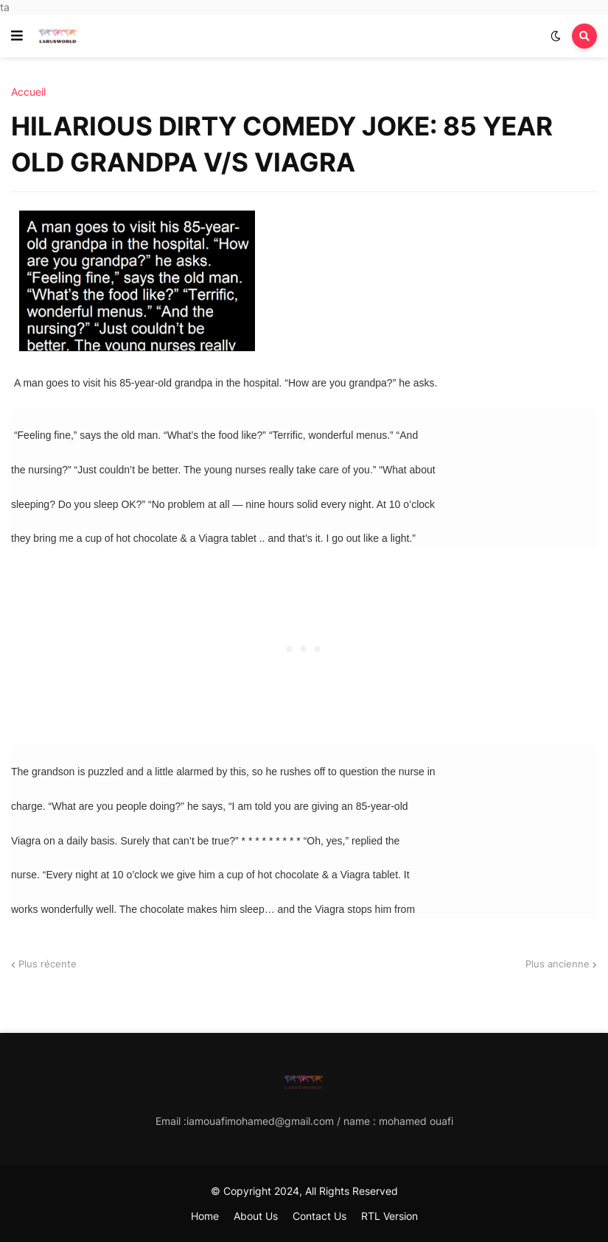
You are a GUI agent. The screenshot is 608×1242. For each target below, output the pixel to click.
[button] (17, 36)
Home (205, 1216)
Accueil (28, 92)
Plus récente (47, 964)
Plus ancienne (557, 964)
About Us (256, 1216)
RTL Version (389, 1216)
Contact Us (319, 1216)
